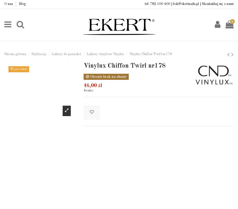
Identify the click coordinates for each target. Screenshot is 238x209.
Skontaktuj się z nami (218, 4)
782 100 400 (160, 4)
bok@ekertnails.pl (186, 4)
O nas (9, 4)
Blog (22, 4)
